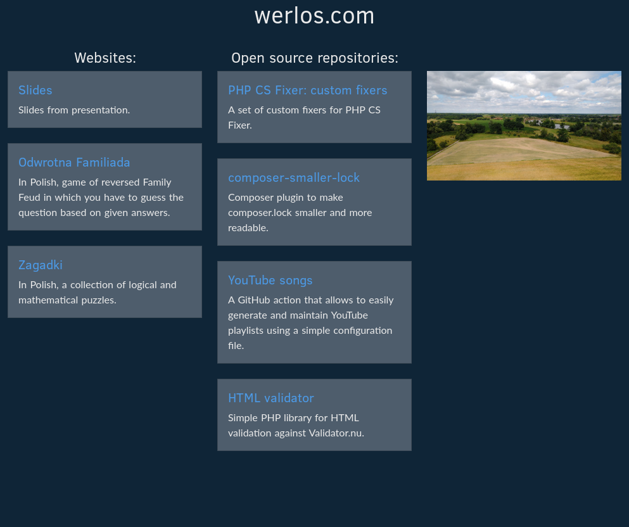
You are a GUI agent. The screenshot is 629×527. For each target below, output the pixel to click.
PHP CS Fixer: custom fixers (308, 89)
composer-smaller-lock (294, 176)
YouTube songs (270, 279)
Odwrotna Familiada (74, 161)
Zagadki (40, 263)
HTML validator (271, 396)
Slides (35, 89)
